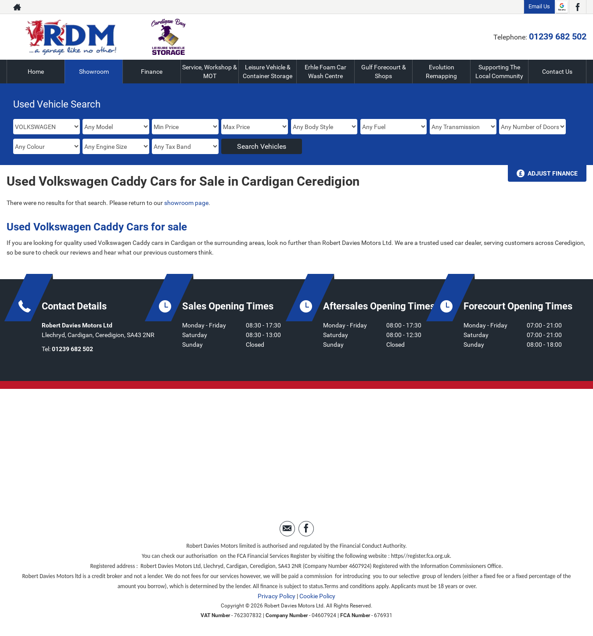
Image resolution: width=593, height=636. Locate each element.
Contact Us (557, 71)
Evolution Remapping (441, 71)
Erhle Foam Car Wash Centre (325, 71)
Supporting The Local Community (499, 71)
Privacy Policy (276, 596)
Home (36, 71)
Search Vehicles (261, 146)
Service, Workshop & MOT (209, 71)
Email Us (539, 6)
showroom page (186, 202)
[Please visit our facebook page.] (577, 7)
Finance (151, 71)
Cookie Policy (317, 596)
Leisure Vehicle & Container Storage (267, 71)
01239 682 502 (557, 36)
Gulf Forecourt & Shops (383, 71)
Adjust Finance (553, 173)
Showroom (94, 71)
